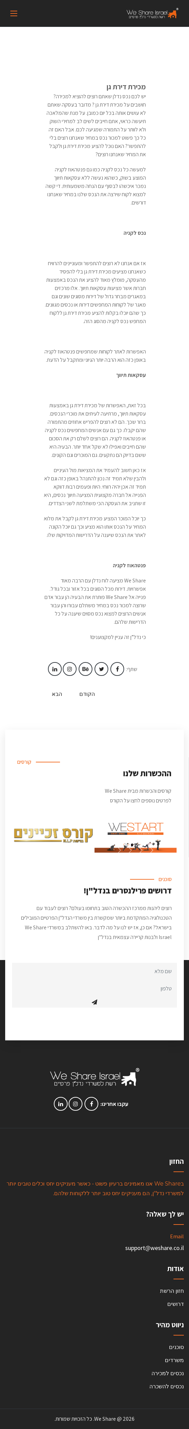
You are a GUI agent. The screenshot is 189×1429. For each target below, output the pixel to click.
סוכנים (176, 1347)
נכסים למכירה (167, 1373)
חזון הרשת (172, 1291)
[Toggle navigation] (13, 13)
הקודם (87, 694)
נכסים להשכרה (166, 1386)
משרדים (174, 1360)
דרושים (175, 1304)
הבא (57, 694)
